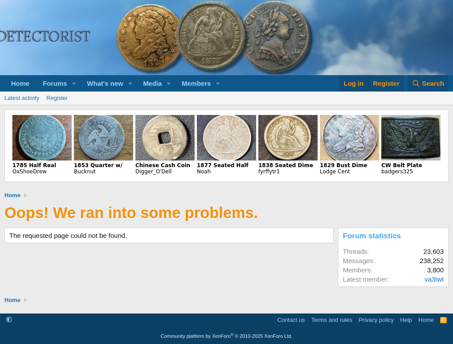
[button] (74, 83)
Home (20, 83)
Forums (55, 83)
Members (196, 83)
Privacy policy (376, 320)
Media (152, 83)
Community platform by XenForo (226, 336)
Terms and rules (331, 320)
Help (406, 320)
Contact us (291, 320)
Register (57, 98)
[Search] (428, 83)
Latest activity (21, 98)
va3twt (434, 279)
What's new (105, 83)
